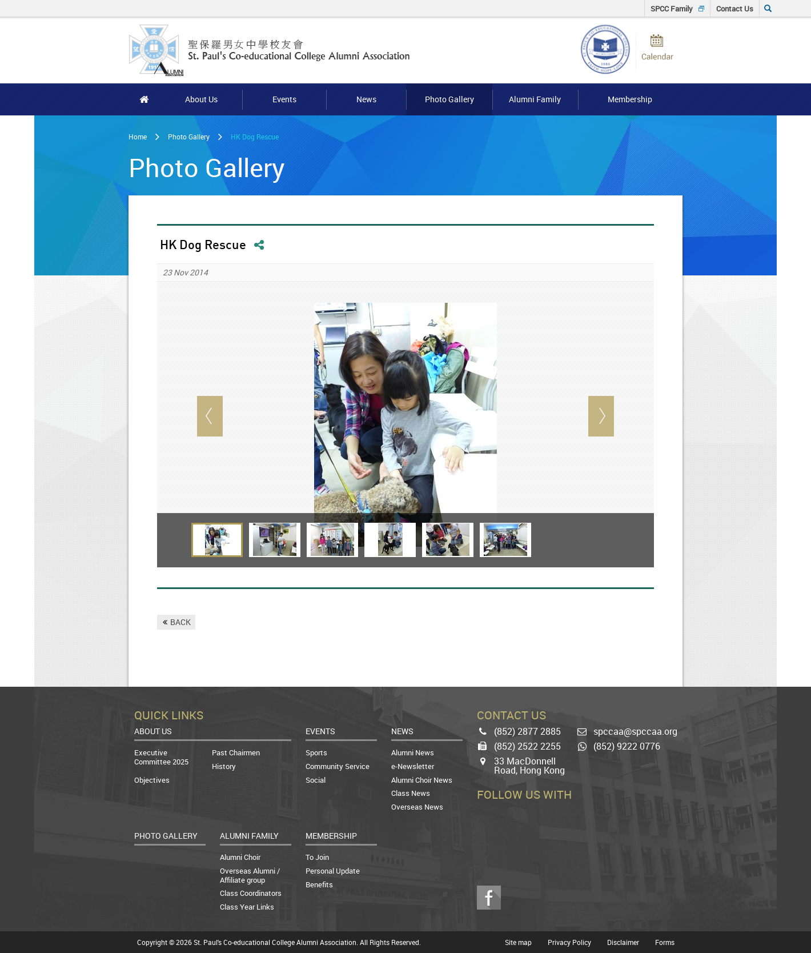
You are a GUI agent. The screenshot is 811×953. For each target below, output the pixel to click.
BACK (180, 621)
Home (138, 136)
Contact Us (734, 8)
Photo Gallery (189, 136)
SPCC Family (672, 8)
